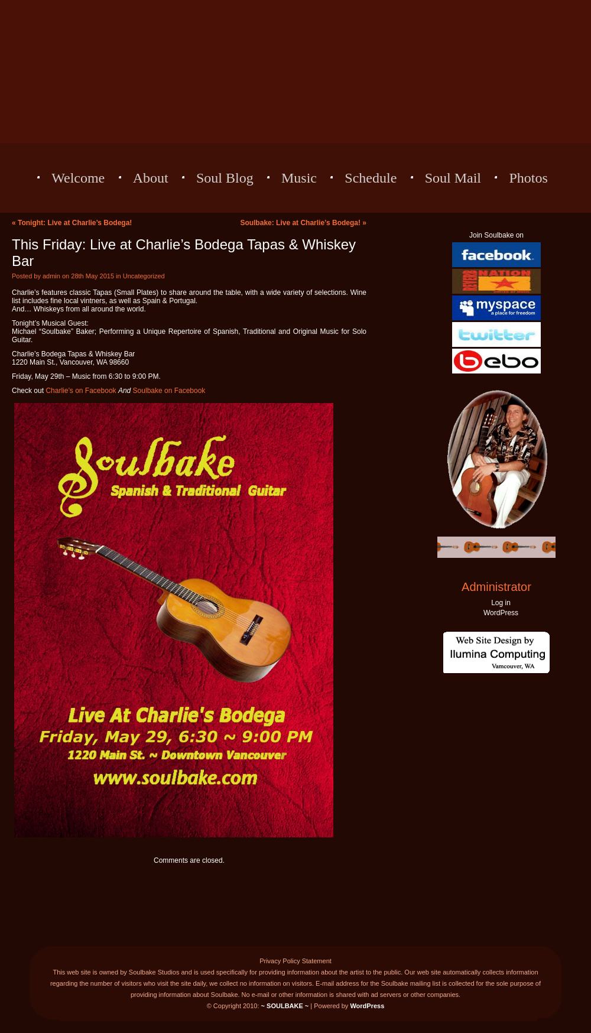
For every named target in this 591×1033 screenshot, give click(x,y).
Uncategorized (144, 276)
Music (299, 178)
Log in (501, 603)
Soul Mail (453, 178)
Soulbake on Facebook (169, 390)
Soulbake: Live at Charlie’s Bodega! (300, 223)
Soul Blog (225, 178)
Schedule (371, 178)
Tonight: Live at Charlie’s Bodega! (75, 223)
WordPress (500, 613)
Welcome (78, 178)
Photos (528, 178)
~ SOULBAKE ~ (285, 1005)
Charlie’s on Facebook (81, 390)
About (150, 178)
